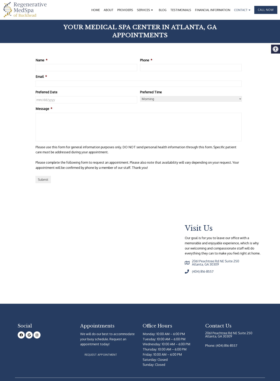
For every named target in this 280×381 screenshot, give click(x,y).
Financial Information (212, 10)
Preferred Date (46, 92)
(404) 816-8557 (203, 271)
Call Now (266, 10)
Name (42, 60)
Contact (241, 10)
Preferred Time (151, 92)
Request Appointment (101, 354)
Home (95, 10)
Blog (162, 10)
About (108, 10)
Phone (146, 60)
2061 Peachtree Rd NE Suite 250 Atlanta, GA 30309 (215, 262)
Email (41, 77)
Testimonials (180, 10)
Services (143, 10)
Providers (125, 10)
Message (44, 109)
